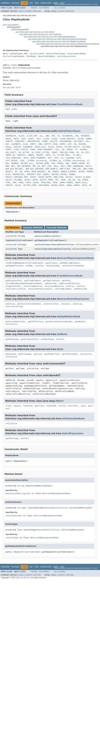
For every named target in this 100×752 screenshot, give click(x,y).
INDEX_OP (10, 155)
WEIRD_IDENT (57, 185)
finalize (27, 406)
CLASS (46, 138)
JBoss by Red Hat (23, 578)
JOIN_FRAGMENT (38, 158)
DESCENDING (65, 141)
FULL (57, 149)
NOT (13, 166)
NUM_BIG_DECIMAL (14, 169)
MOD (67, 163)
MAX (7, 163)
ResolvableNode (46, 56)
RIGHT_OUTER (44, 177)
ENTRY (63, 144)
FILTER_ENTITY (72, 147)
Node (60, 349)
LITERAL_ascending (37, 160)
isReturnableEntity (69, 283)
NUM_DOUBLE (51, 169)
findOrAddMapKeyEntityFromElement (24, 263)
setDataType (47, 339)
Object (59, 401)
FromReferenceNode (70, 104)
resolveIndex (53, 266)
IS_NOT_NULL (63, 155)
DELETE (53, 141)
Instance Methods (33, 227)
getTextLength (69, 354)
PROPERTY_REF (34, 174)
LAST (56, 158)
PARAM (90, 171)
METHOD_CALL (27, 163)
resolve (39, 266)
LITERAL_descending (73, 160)
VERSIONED (43, 185)
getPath (66, 280)
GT (76, 149)
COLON (80, 138)
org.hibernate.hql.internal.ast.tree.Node (34, 32)
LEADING (70, 158)
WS (90, 185)
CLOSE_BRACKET (67, 138)
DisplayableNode (76, 53)
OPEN (26, 171)
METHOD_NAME (42, 163)
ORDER (55, 171)
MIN (53, 163)
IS (54, 155)
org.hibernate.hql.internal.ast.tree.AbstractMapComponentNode (67, 44)
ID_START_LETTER (40, 152)
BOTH (16, 138)
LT (88, 160)
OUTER (81, 171)
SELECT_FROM (46, 180)
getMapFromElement (70, 263)
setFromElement (63, 289)
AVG (76, 136)
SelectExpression (66, 56)
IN (77, 152)
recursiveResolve (32, 286)
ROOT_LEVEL (11, 109)
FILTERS (86, 147)
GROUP (70, 149)
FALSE (51, 147)
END (40, 144)
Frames (34, 8)
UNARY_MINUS (66, 182)
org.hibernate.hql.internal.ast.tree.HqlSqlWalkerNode (50, 37)
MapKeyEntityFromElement (19, 240)
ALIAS (21, 136)
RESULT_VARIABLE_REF (16, 177)
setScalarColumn (14, 306)
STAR (7, 182)
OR (49, 171)
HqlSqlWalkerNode (68, 316)
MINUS (60, 163)
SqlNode (62, 334)
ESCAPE (82, 144)
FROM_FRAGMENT (45, 149)
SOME (63, 180)
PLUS (7, 174)
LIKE (22, 160)
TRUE (55, 182)
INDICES (21, 155)
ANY (53, 136)
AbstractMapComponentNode (26, 68)
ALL (41, 136)
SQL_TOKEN (82, 180)
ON (21, 171)
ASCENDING (67, 136)
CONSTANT (19, 141)
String (21, 236)
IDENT (54, 152)
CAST (38, 138)
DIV (87, 141)
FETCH (59, 147)
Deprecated (46, 3)
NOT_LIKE (46, 166)
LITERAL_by (55, 160)
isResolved (50, 283)
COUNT (45, 141)
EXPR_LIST (40, 147)
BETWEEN (85, 136)
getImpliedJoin (51, 280)
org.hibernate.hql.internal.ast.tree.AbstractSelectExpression (57, 39)
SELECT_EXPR (30, 180)
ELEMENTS (16, 144)
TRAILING (45, 182)
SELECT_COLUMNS (13, 180)
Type (20, 249)
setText (60, 339)
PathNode (31, 56)
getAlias (10, 304)
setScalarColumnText (73, 266)
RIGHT (33, 177)
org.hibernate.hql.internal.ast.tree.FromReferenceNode (59, 41)
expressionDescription (46, 236)
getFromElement (32, 280)
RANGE (72, 174)
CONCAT (9, 141)
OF (16, 171)
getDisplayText (13, 280)
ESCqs (8, 147)
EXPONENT (27, 147)
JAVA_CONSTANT (13, 158)
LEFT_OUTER (11, 160)
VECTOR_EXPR (29, 185)
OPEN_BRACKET (38, 171)
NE (88, 163)
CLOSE (54, 138)
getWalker (80, 321)
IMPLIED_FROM (67, 152)
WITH (84, 185)
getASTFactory (35, 321)
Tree (36, 3)
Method (37, 11)
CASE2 (31, 138)
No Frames (44, 8)
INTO (48, 155)
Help (62, 3)
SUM (14, 182)
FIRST (8, 149)
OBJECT (9, 171)
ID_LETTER (23, 152)
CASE (23, 138)
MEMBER (14, 163)
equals (17, 406)
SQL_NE (71, 180)
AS (58, 136)
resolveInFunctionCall (40, 289)
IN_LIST (85, 152)
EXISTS (17, 147)
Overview (5, 3)
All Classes (59, 8)
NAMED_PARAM (77, 163)
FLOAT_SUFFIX (21, 149)
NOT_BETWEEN (23, 166)
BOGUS (8, 138)
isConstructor (51, 304)
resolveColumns (42, 244)
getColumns (51, 263)
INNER (31, 155)
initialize (11, 324)
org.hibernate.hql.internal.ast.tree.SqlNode (41, 34)
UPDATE (9, 185)
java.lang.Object (11, 25)
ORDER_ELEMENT (68, 171)
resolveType (40, 249)
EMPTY (33, 144)
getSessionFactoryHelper (59, 321)
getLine (38, 354)
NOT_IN (36, 166)
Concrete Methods (56, 227)
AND (47, 136)
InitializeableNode (13, 56)
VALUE (18, 185)
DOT (7, 144)
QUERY (46, 174)
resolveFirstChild (15, 289)
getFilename (24, 354)
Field (20, 11)
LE (62, 158)
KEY (49, 158)
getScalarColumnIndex (29, 304)
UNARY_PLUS (81, 182)
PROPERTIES (18, 174)
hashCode (51, 406)
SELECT (69, 177)
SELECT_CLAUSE (82, 177)
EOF (69, 144)
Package (15, 3)
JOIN (25, 158)
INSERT (39, 155)
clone (8, 406)
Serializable (37, 53)
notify (62, 406)
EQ (75, 144)
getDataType (11, 339)
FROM (32, 149)
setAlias (77, 304)
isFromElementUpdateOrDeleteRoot (23, 283)
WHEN (69, 185)
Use (31, 3)
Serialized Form (11, 87)
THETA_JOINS (31, 182)
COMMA (88, 138)
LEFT (78, 158)
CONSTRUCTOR (33, 141)
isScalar (65, 304)
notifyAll (73, 406)
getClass (39, 406)
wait (83, 406)
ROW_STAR (58, 177)
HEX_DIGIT (10, 152)
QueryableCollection (63, 244)
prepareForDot (13, 286)
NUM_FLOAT (65, 169)
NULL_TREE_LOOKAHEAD (72, 166)
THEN (20, 182)
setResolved (80, 289)
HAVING (83, 149)
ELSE (25, 144)
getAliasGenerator (15, 321)
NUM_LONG (88, 169)
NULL (56, 166)
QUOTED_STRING (59, 174)
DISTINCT (78, 141)
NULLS (88, 166)
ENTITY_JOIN (50, 144)
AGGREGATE (10, 136)
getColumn (10, 354)
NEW (7, 166)
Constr (28, 11)
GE (63, 149)
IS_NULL (77, 155)
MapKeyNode (12, 212)
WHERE (77, 185)
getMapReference (14, 266)
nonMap (29, 266)
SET (56, 180)
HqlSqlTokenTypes (55, 53)
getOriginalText (29, 339)
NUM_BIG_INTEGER (34, 169)
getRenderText (52, 354)
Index (56, 3)
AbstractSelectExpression (73, 299)
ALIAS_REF (32, 136)
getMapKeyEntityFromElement (49, 240)
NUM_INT (77, 169)
